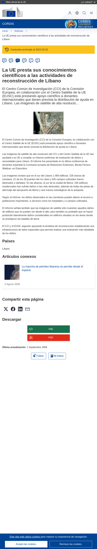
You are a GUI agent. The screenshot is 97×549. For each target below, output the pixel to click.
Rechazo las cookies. (70, 544)
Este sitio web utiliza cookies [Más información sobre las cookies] (25, 536)
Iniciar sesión (70, 13)
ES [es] (18, 60)
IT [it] (31, 60)
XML (51, 329)
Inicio (5, 31)
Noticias (18, 31)
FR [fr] (24, 60)
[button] (77, 13)
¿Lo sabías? (88, 2)
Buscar (84, 13)
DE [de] (4, 60)
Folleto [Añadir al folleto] (38, 355)
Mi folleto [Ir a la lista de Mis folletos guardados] (57, 355)
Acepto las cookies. (26, 544)
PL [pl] (38, 60)
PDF (51, 337)
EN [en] (11, 60)
